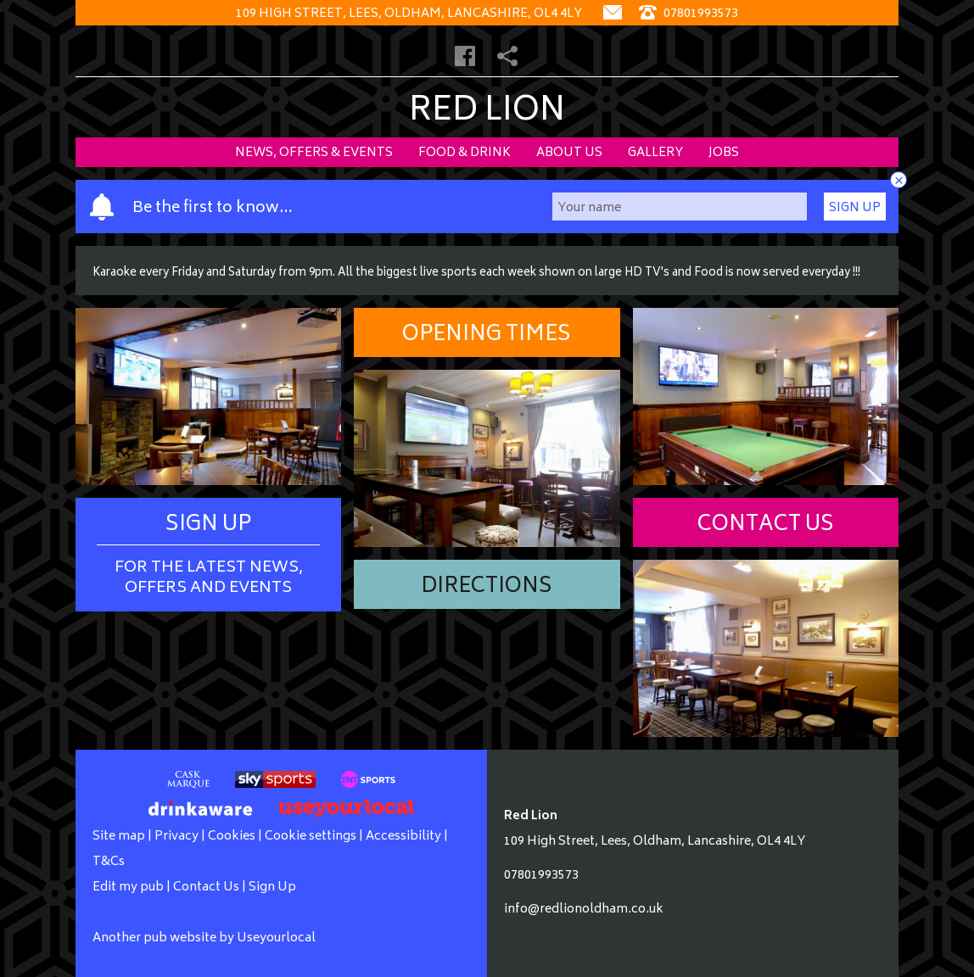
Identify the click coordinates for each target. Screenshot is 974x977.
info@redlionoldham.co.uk (583, 909)
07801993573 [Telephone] (688, 14)
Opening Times (486, 335)
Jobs (723, 153)
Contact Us (765, 525)
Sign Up (855, 208)
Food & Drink (464, 153)
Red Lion (487, 112)
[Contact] (612, 14)
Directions (486, 587)
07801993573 (541, 875)
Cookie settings (310, 836)
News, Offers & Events (314, 153)
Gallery (655, 153)
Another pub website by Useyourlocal (204, 938)
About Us (569, 153)
